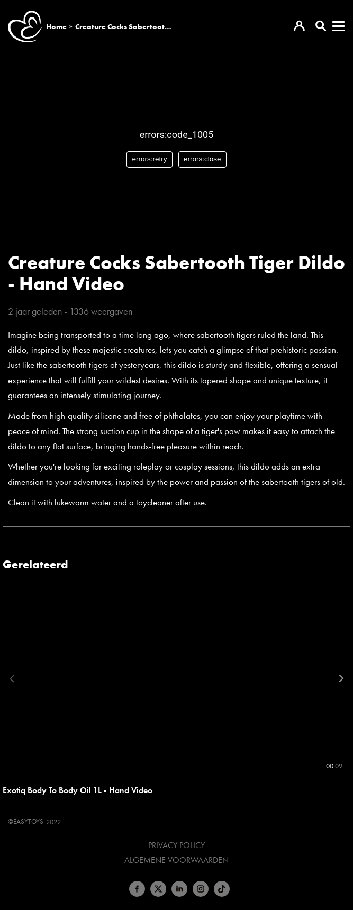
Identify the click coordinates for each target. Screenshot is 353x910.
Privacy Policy (176, 845)
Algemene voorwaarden (176, 860)
